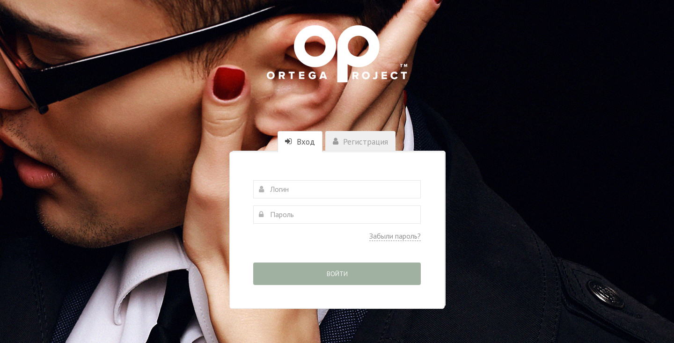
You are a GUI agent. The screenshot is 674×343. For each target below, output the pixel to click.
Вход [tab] (300, 142)
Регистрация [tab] (360, 142)
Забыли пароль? (395, 236)
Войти (337, 274)
